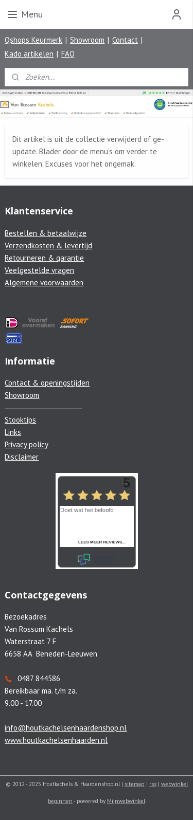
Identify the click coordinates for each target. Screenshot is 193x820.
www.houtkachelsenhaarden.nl (56, 740)
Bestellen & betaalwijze (45, 233)
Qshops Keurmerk (33, 40)
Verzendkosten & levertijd (48, 245)
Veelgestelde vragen (39, 270)
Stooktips (20, 420)
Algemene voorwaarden (44, 282)
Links (13, 432)
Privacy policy (26, 444)
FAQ (68, 54)
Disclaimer (22, 457)
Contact (125, 40)
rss (152, 784)
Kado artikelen (29, 54)
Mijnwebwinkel (126, 801)
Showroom (87, 40)
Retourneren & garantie (44, 258)
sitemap (135, 784)
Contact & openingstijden (47, 383)
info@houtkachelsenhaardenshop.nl (66, 728)
